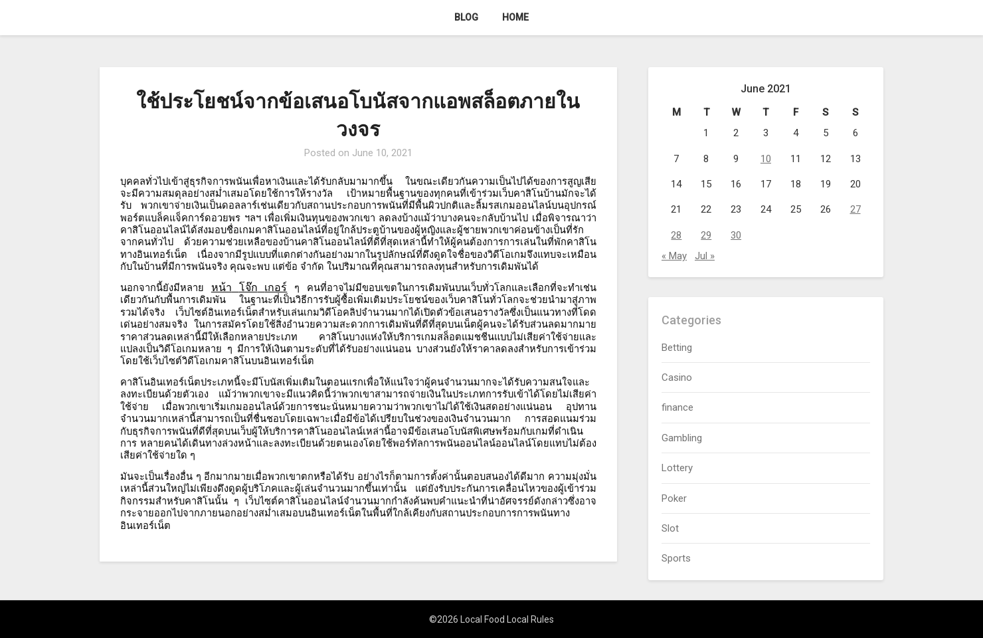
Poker (674, 498)
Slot (670, 528)
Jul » (705, 256)
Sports (676, 558)
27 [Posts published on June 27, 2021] (855, 209)
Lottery (677, 468)
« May (674, 256)
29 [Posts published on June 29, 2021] (706, 235)
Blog (466, 17)
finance (677, 407)
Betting (677, 348)
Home (515, 17)
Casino (677, 377)
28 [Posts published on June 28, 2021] (676, 235)
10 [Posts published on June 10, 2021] (765, 159)
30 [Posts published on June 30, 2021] (736, 235)
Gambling (682, 438)
